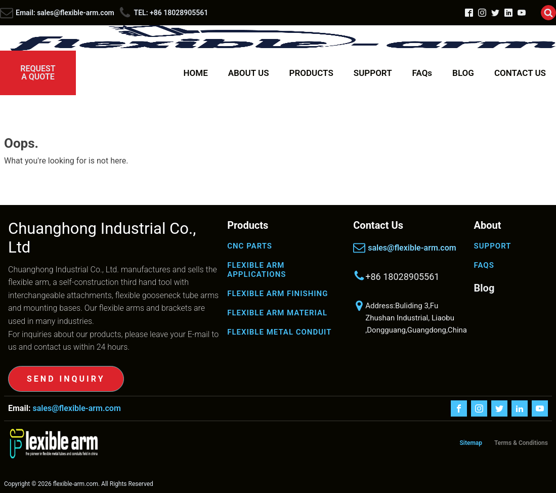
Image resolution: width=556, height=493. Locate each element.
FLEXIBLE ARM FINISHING (277, 293)
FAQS (484, 265)
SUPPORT (373, 73)
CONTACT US (520, 73)
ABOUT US (248, 73)
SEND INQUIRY (66, 379)
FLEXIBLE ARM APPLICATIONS (256, 270)
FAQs (422, 73)
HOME (196, 73)
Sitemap (470, 442)
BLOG (463, 73)
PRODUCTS (311, 73)
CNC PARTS (249, 246)
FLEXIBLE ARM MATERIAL (277, 312)
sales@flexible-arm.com (412, 248)
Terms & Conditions (521, 442)
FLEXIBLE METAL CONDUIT (279, 332)
